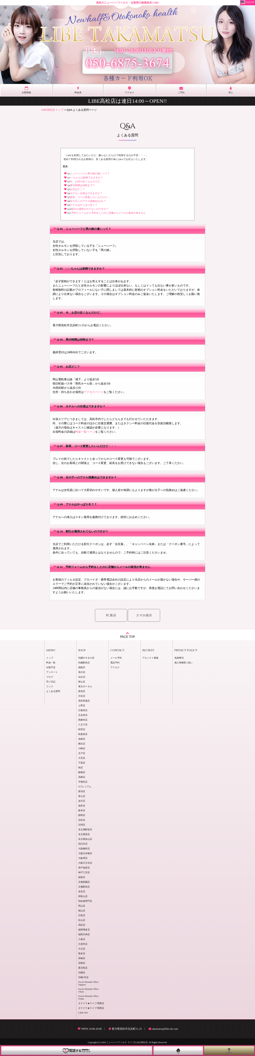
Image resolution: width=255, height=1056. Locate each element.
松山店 (81, 920)
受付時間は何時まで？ (82, 185)
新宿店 (81, 691)
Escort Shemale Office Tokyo (88, 990)
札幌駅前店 (84, 662)
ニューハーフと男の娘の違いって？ (90, 173)
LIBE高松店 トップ (52, 109)
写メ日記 (50, 682)
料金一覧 (50, 662)
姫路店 (81, 877)
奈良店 (81, 891)
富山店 (81, 796)
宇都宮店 (82, 782)
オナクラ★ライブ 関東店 (91, 1003)
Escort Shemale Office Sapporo (88, 983)
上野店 (81, 705)
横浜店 (81, 744)
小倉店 (81, 939)
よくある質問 (53, 691)
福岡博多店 (84, 929)
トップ (49, 658)
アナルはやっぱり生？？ (83, 205)
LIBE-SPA (83, 1012)
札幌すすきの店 (86, 658)
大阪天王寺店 (85, 863)
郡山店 (81, 682)
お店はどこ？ (77, 189)
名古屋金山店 (85, 839)
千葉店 (81, 763)
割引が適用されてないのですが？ (90, 209)
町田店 (81, 729)
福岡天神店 (84, 934)
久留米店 (82, 944)
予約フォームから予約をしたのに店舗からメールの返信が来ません (108, 213)
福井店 (81, 805)
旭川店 (81, 672)
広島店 (81, 915)
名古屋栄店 (84, 834)
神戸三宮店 (84, 872)
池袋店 (81, 739)
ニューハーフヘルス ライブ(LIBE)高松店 (127, 1042)
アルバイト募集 (150, 658)
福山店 (81, 910)
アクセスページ (94, 392)
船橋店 (81, 772)
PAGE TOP (127, 634)
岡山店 (81, 906)
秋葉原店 (82, 734)
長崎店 (81, 958)
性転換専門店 (85, 901)
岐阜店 (81, 810)
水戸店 (81, 753)
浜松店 (81, 820)
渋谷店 (81, 696)
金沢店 (81, 801)
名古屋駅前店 (85, 829)
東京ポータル (85, 686)
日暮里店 (82, 710)
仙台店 (81, 677)
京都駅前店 (84, 887)
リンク (49, 686)
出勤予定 (50, 667)
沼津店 (81, 825)
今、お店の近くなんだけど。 (86, 181)
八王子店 (82, 724)
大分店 (81, 949)
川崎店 (81, 748)
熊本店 (81, 953)
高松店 (81, 925)
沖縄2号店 (83, 977)
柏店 (80, 767)
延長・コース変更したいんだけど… (90, 197)
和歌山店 (82, 896)
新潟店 (81, 791)
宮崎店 (81, 963)
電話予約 (115, 662)
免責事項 (179, 658)
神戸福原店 (84, 867)
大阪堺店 (82, 858)
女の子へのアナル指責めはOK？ (88, 201)
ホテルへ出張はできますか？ (86, 193)
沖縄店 (81, 972)
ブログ (49, 677)
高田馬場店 (84, 701)
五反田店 (82, 715)
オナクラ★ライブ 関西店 (91, 1008)
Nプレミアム (84, 786)
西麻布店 (82, 720)
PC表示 (111, 615)
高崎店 (81, 777)
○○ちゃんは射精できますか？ (86, 177)
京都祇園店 (84, 882)
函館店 (81, 667)
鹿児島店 (82, 968)
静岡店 (81, 815)
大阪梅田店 (84, 848)
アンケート (52, 672)
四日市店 (82, 844)
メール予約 (116, 658)
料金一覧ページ (85, 431)
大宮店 (81, 758)
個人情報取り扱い (183, 662)
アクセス (115, 667)
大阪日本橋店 (85, 853)
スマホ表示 (144, 615)
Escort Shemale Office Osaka (88, 997)
